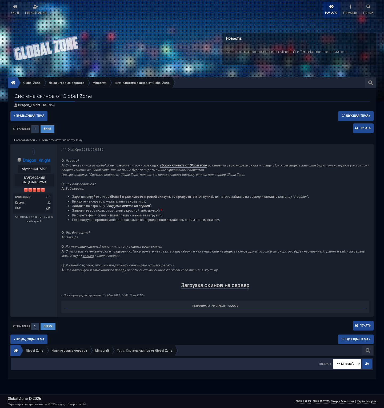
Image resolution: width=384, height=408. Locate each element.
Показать (232, 306)
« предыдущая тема (29, 116)
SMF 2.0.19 (303, 401)
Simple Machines (342, 401)
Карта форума (366, 401)
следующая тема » (355, 116)
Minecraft (288, 51)
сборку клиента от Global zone (183, 165)
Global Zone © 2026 (24, 399)
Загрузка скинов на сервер (128, 206)
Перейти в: (325, 363)
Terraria (306, 51)
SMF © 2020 (321, 401)
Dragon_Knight (29, 105)
